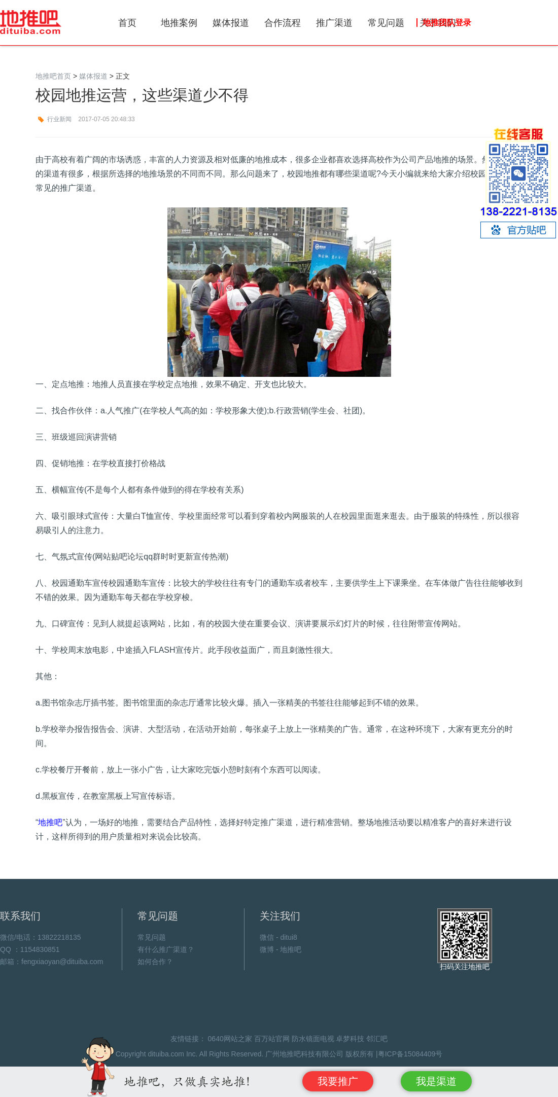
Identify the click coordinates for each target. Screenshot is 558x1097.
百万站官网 (272, 1039)
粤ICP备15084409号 (410, 1054)
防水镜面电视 (313, 1039)
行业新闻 (59, 119)
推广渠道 (334, 23)
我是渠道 (436, 1081)
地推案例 (179, 23)
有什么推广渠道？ (165, 949)
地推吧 (31, 22)
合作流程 (282, 23)
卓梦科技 (350, 1039)
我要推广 (338, 1081)
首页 (127, 23)
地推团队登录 (447, 22)
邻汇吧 (377, 1039)
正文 (123, 76)
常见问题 (386, 23)
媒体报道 (231, 23)
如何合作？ (155, 962)
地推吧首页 (53, 76)
